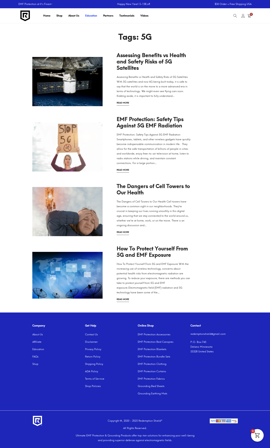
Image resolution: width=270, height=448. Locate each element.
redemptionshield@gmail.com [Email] (208, 334)
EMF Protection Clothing (152, 364)
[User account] (243, 16)
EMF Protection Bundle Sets (154, 356)
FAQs (35, 356)
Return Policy (92, 356)
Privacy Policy (93, 349)
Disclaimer (91, 341)
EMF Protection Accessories (154, 334)
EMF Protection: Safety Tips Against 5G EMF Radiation (150, 122)
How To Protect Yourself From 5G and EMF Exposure (152, 251)
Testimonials (126, 15)
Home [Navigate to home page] (46, 15)
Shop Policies (93, 386)
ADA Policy (91, 371)
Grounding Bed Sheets (151, 386)
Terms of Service (94, 378)
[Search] (235, 16)
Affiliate (36, 341)
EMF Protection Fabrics (151, 378)
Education (91, 15)
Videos (144, 15)
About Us (73, 15)
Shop (59, 15)
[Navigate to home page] (25, 15)
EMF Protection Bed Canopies (155, 341)
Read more (123, 102)
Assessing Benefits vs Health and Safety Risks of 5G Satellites (151, 61)
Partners (108, 15)
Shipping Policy (94, 364)
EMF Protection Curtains (152, 371)
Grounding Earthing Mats (152, 393)
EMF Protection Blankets (152, 349)
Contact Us (91, 334)
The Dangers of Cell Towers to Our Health (153, 189)
